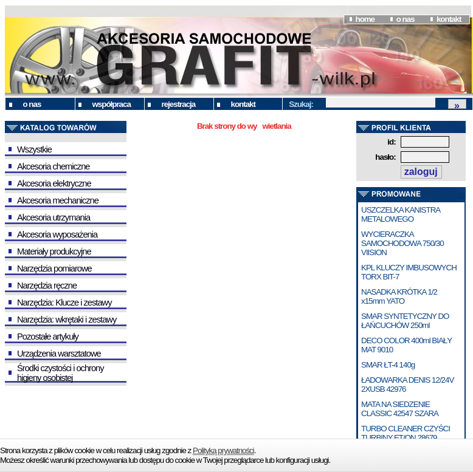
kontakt (449, 19)
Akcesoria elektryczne (54, 183)
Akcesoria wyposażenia (57, 234)
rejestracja (179, 104)
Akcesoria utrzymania (53, 217)
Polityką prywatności (223, 450)
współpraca (111, 104)
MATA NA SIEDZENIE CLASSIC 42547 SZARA (399, 409)
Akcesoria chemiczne (53, 166)
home (365, 19)
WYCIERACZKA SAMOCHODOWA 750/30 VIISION (402, 243)
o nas (405, 19)
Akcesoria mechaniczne (57, 200)
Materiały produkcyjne (54, 251)
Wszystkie (34, 149)
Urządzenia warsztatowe (59, 353)
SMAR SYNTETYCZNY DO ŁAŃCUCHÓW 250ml (405, 321)
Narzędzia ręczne (47, 285)
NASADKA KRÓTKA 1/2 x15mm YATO (399, 296)
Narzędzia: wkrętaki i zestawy (66, 319)
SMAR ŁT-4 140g (388, 364)
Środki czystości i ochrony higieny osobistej (60, 373)
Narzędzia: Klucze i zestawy (64, 302)
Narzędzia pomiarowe (54, 268)
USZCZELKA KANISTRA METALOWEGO (400, 214)
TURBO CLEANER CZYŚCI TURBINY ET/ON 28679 (405, 433)
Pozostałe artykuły (47, 336)
